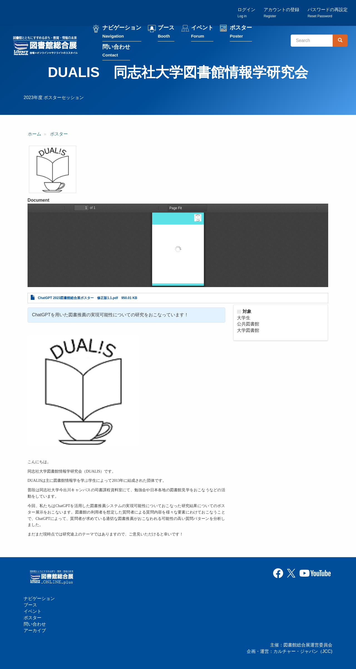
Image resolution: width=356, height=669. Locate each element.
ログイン (246, 12)
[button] (52, 169)
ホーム (34, 134)
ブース (166, 33)
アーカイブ (35, 630)
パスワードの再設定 (328, 12)
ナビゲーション (121, 33)
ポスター (241, 33)
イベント (202, 33)
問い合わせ (116, 52)
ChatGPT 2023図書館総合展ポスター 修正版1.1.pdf (78, 298)
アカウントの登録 (281, 12)
